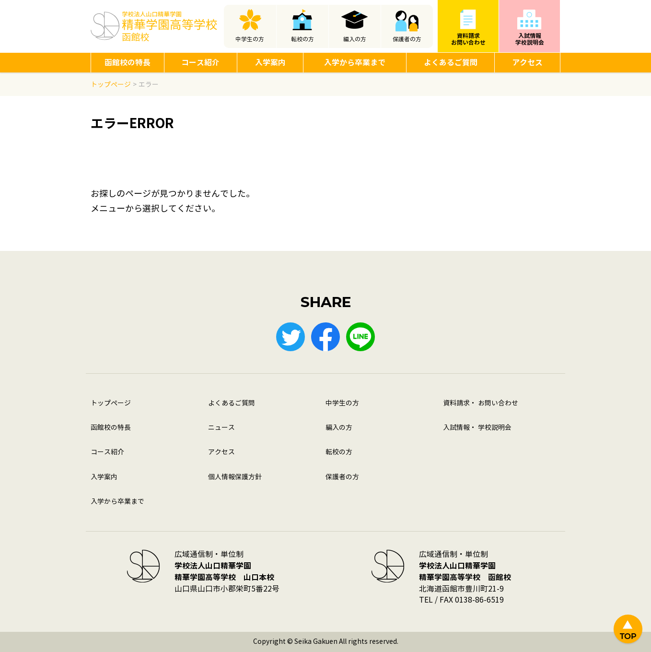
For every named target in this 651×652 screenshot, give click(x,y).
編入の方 (354, 39)
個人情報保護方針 (235, 477)
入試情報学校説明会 (529, 39)
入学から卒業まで (354, 62)
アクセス (527, 62)
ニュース (221, 428)
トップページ (111, 403)
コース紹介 (200, 62)
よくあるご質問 (450, 62)
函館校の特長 (128, 62)
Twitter (290, 336)
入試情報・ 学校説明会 (477, 428)
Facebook (325, 336)
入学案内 (270, 62)
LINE (360, 336)
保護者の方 (407, 39)
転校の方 (302, 39)
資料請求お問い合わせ (468, 39)
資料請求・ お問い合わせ (480, 403)
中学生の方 (249, 39)
